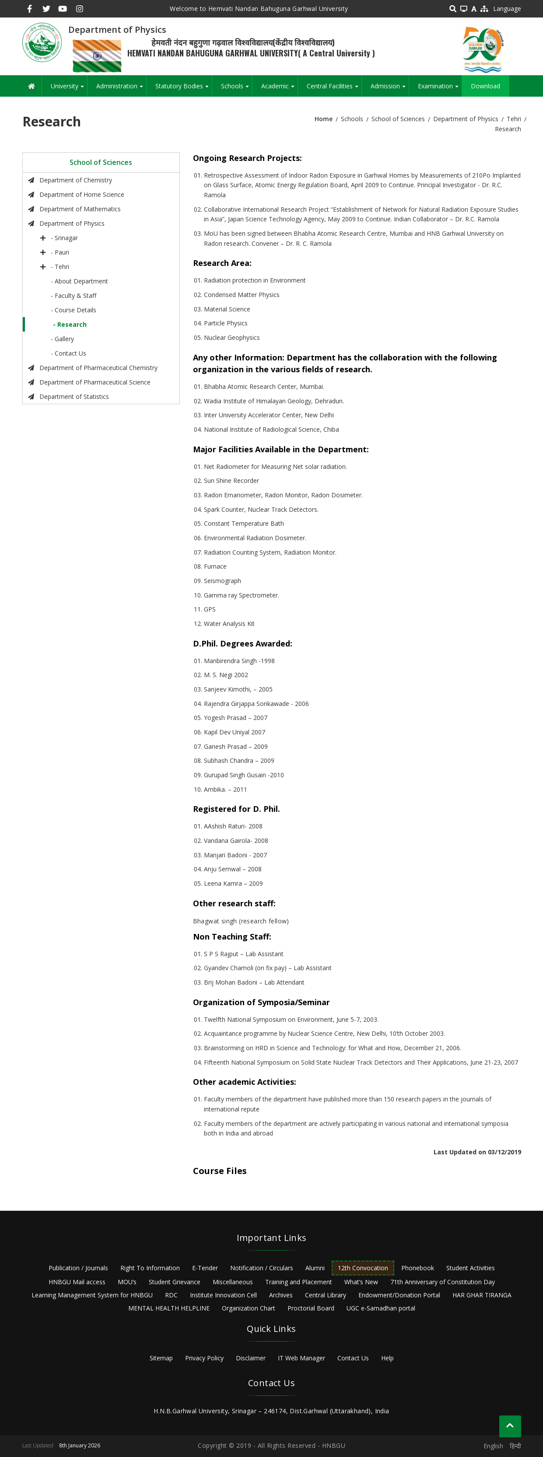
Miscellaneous (233, 1282)
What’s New (361, 1282)
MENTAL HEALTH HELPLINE (169, 1308)
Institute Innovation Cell (223, 1295)
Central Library (325, 1295)
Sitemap (161, 1358)
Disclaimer (251, 1358)
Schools (236, 89)
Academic (279, 89)
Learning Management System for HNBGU (92, 1295)
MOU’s (127, 1282)
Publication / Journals (78, 1268)
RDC (171, 1295)
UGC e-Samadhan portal (381, 1308)
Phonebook (417, 1268)
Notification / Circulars (261, 1268)
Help (387, 1358)
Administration (121, 89)
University (69, 89)
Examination (440, 89)
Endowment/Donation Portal (399, 1295)
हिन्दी (515, 1446)
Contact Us (353, 1358)
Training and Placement (298, 1282)
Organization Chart (248, 1308)
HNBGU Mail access (77, 1282)
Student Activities (470, 1268)
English (493, 1446)
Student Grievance (174, 1282)
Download (485, 86)
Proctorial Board (310, 1308)
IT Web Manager (301, 1358)
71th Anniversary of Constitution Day (442, 1282)
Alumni (315, 1268)
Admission (390, 89)
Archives (281, 1295)
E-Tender (205, 1268)
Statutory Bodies (183, 89)
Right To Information (150, 1268)
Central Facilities (334, 89)
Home (324, 119)
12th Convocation (363, 1268)
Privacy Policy (204, 1358)
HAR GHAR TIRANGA (481, 1295)
